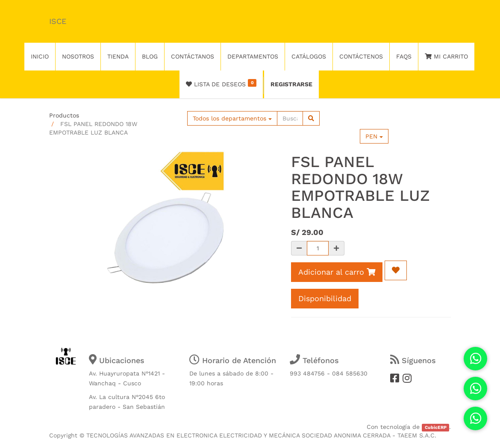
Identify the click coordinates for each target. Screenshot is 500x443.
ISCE (57, 21)
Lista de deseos (221, 83)
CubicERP (436, 427)
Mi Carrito (446, 56)
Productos (64, 115)
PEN (374, 136)
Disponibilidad (324, 298)
